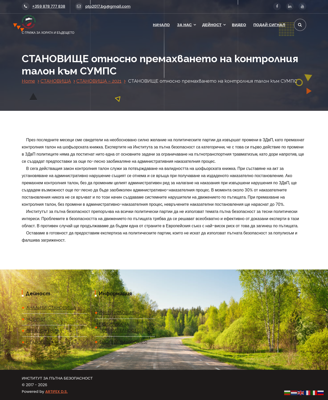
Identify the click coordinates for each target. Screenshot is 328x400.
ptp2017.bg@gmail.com (102, 6)
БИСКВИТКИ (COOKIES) (123, 342)
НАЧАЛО (161, 24)
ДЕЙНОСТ (212, 24)
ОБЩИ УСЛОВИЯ (116, 312)
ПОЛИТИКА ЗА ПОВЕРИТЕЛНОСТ (118, 327)
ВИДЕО (239, 24)
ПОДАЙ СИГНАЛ (269, 24)
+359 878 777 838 (43, 6)
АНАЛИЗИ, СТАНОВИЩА (51, 307)
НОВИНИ (35, 319)
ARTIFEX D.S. (56, 391)
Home (28, 81)
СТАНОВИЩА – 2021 (98, 81)
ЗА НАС (184, 24)
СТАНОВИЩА (55, 81)
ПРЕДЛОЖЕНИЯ (42, 330)
